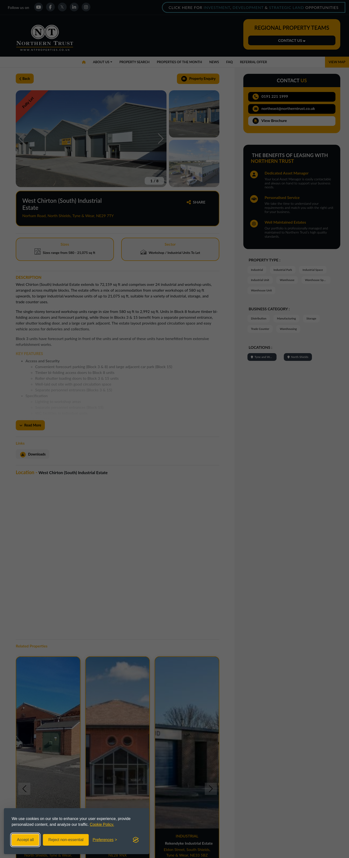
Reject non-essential (65, 840)
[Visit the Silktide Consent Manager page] (136, 840)
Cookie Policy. (102, 824)
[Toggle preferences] (105, 839)
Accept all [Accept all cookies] (25, 840)
